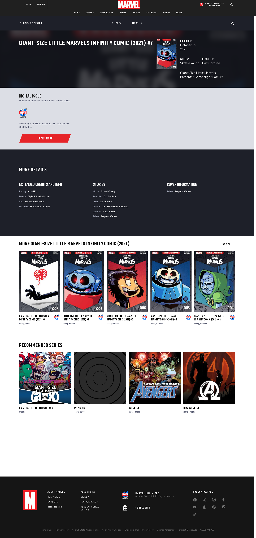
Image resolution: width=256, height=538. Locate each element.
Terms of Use (46, 529)
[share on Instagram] (214, 500)
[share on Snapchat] (204, 508)
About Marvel (56, 491)
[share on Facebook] (195, 500)
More (179, 12)
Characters (106, 12)
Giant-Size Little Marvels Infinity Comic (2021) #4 (209, 369)
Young (21, 375)
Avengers (79, 460)
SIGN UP (41, 4)
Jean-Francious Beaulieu (115, 258)
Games (123, 12)
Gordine (28, 375)
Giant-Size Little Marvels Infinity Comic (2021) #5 (165, 369)
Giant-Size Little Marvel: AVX (36, 460)
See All (228, 296)
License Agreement (166, 529)
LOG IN (28, 4)
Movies (136, 12)
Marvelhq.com (89, 501)
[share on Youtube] (195, 508)
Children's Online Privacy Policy (139, 529)
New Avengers (191, 460)
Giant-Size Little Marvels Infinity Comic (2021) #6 (121, 369)
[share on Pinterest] (214, 508)
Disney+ (85, 496)
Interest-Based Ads (188, 529)
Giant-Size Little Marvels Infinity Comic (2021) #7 (77, 369)
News (77, 12)
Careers (52, 501)
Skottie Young (93, 74)
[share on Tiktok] (195, 515)
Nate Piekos (109, 263)
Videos (166, 12)
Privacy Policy (62, 529)
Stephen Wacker (109, 268)
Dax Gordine (163, 74)
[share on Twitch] (223, 508)
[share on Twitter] (204, 500)
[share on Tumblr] (223, 500)
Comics (90, 12)
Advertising (88, 491)
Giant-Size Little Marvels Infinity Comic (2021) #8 (34, 369)
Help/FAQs (53, 496)
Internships (55, 506)
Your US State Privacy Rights (85, 529)
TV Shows (151, 12)
